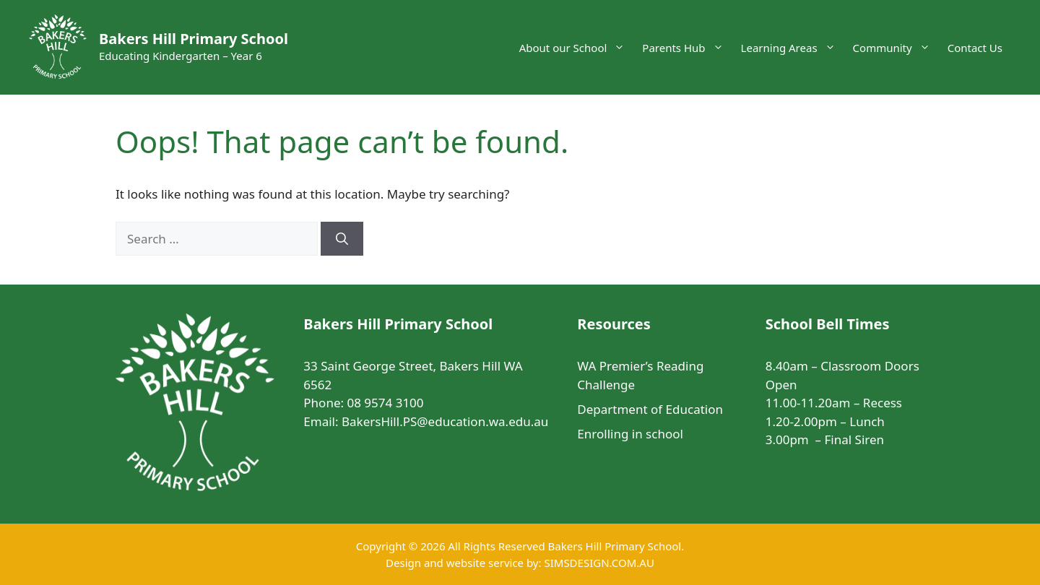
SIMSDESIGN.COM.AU (599, 562)
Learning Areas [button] (792, 47)
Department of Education (650, 409)
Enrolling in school (630, 433)
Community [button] (896, 47)
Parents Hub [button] (687, 47)
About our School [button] (576, 47)
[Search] (342, 239)
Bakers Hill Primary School (193, 38)
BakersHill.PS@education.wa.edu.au (445, 421)
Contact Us (975, 47)
